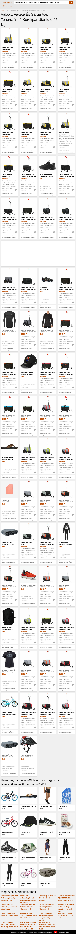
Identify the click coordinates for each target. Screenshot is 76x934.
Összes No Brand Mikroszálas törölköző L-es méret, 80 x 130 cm (9, 520)
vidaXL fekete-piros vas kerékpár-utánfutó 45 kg (47, 374)
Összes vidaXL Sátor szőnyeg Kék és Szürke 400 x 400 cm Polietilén (9, 775)
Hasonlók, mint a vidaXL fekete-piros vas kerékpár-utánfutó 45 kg (46, 392)
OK (56, 932)
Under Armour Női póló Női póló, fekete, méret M (8, 672)
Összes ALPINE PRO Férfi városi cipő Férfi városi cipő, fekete (47, 195)
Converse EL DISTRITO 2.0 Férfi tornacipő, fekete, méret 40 (28, 907)
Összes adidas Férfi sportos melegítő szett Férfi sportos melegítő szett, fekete (66, 562)
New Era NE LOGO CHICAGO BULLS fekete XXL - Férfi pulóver (28, 916)
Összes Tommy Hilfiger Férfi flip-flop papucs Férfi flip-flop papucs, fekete (9, 477)
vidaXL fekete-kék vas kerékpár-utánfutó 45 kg (8, 417)
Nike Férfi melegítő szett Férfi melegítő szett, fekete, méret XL (9, 898)
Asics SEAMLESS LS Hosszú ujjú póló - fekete (47, 332)
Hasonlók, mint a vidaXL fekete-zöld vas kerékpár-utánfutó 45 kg (27, 477)
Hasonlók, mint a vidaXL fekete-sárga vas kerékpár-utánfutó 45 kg (8, 67)
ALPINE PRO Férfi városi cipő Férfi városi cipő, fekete (47, 177)
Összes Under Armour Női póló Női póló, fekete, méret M (9, 689)
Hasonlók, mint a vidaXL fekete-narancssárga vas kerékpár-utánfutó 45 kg (65, 350)
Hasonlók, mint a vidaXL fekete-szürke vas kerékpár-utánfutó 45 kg (27, 435)
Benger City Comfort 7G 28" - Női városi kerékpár (47, 898)
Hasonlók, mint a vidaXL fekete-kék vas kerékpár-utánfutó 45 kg (8, 435)
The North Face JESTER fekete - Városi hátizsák (8, 629)
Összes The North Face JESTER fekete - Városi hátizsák (7, 647)
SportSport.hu (7, 2)
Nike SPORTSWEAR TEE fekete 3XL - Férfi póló (65, 916)
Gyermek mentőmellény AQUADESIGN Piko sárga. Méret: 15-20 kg (66, 898)
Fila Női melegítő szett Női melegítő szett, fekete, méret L (46, 907)
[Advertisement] (38, 253)
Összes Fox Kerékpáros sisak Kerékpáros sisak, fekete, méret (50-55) (28, 775)
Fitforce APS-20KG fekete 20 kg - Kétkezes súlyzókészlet (9, 907)
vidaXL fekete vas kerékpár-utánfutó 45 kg (28, 177)
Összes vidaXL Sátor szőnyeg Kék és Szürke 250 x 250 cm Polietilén (9, 562)
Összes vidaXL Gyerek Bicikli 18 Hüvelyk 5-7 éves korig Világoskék (9, 732)
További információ (63, 932)
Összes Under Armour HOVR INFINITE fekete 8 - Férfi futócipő (28, 605)
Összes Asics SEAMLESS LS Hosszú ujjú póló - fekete (47, 349)
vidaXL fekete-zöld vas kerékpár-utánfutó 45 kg (28, 459)
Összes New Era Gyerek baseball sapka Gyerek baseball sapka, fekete (27, 392)
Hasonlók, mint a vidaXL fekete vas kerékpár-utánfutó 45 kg (28, 195)
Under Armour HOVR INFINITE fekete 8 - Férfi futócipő (28, 587)
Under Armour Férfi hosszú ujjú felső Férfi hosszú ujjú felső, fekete (9, 925)
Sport (2, 10)
